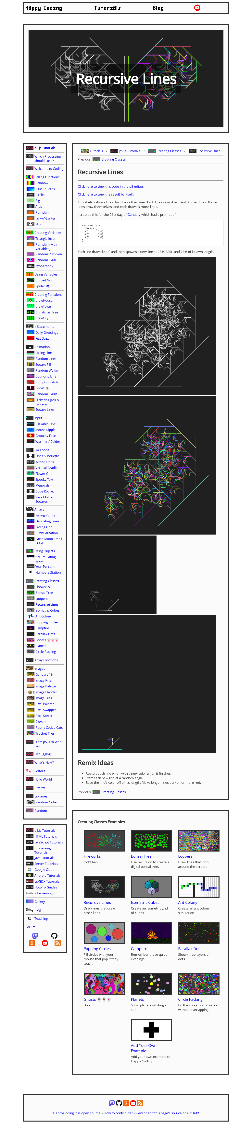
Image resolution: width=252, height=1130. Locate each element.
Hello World (43, 779)
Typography (44, 266)
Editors (39, 771)
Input (38, 418)
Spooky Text (44, 479)
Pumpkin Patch (46, 382)
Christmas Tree (46, 312)
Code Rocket (44, 491)
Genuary (134, 214)
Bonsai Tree (44, 593)
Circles (40, 195)
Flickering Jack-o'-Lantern (48, 402)
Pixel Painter (44, 704)
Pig (37, 200)
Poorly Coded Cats (49, 727)
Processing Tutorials (42, 850)
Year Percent (45, 566)
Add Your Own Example (144, 1051)
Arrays (39, 509)
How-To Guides (45, 887)
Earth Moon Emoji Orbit (48, 541)
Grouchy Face (45, 436)
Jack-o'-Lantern (46, 218)
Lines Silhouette (47, 456)
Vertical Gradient (48, 468)
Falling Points (45, 515)
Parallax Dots (45, 634)
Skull (38, 224)
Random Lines (46, 358)
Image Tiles (43, 698)
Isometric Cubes (47, 610)
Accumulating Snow (45, 559)
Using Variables (45, 274)
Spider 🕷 (42, 286)
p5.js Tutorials (44, 148)
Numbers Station (48, 572)
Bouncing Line (45, 376)
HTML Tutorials (45, 836)
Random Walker (47, 370)
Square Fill (43, 364)
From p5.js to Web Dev (47, 744)
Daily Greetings (46, 332)
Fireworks (42, 587)
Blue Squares (45, 189)
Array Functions (46, 660)
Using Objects (44, 551)
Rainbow (41, 183)
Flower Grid (44, 473)
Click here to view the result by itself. (106, 194)
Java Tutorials (44, 858)
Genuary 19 (44, 674)
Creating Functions (48, 294)
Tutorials (107, 8)
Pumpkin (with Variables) (46, 246)
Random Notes (46, 802)
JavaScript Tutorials (48, 842)
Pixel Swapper (45, 710)
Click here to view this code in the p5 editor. (111, 186)
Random (40, 810)
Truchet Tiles (45, 733)
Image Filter (44, 680)
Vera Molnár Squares (44, 499)
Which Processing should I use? (47, 158)
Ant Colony (43, 616)
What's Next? (44, 762)
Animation (42, 347)
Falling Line (43, 353)
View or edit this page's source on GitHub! (167, 1116)
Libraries (40, 796)
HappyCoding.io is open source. (77, 1116)
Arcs (38, 206)
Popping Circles (46, 622)
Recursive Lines (46, 604)
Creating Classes (46, 581)
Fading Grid (44, 527)
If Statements (44, 326)
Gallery (39, 901)
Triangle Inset (45, 238)
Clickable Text (45, 424)
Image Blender (46, 692)
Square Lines (45, 409)
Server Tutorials (46, 864)
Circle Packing (45, 652)
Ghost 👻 (42, 388)
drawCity (41, 318)
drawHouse (44, 300)
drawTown (43, 306)
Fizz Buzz (42, 338)
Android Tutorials (47, 875)
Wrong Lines (44, 462)
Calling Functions (47, 177)
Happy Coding (44, 8)
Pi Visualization (46, 533)
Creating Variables (48, 233)
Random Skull (45, 260)
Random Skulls (46, 394)
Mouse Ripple (45, 430)
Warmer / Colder (47, 441)
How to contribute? (118, 1116)
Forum (30, 927)
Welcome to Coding (48, 168)
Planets (40, 646)
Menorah (42, 485)
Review (39, 788)
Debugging (42, 754)
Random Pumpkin (48, 254)
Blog (158, 8)
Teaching (41, 918)
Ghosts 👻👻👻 (47, 640)
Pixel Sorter (44, 716)
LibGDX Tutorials (46, 881)
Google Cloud (44, 869)
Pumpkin (42, 212)
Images (39, 668)
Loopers (41, 598)
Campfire (42, 628)
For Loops (41, 450)
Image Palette (45, 686)
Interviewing (43, 893)
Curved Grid (44, 280)
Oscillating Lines (47, 521)
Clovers (40, 721)
